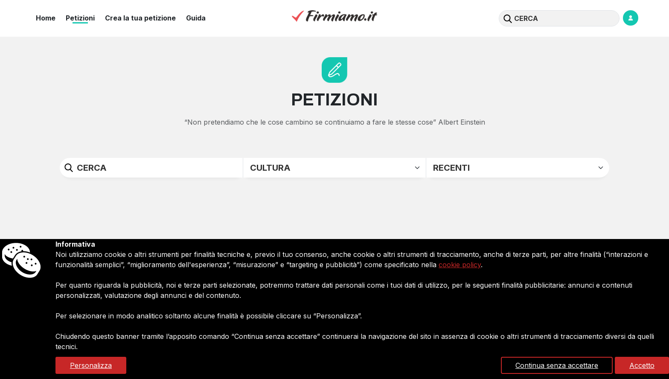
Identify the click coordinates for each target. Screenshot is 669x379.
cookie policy (460, 264)
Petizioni (80, 18)
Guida (196, 18)
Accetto (641, 365)
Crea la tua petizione (140, 18)
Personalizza (91, 365)
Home (45, 18)
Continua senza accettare (556, 365)
